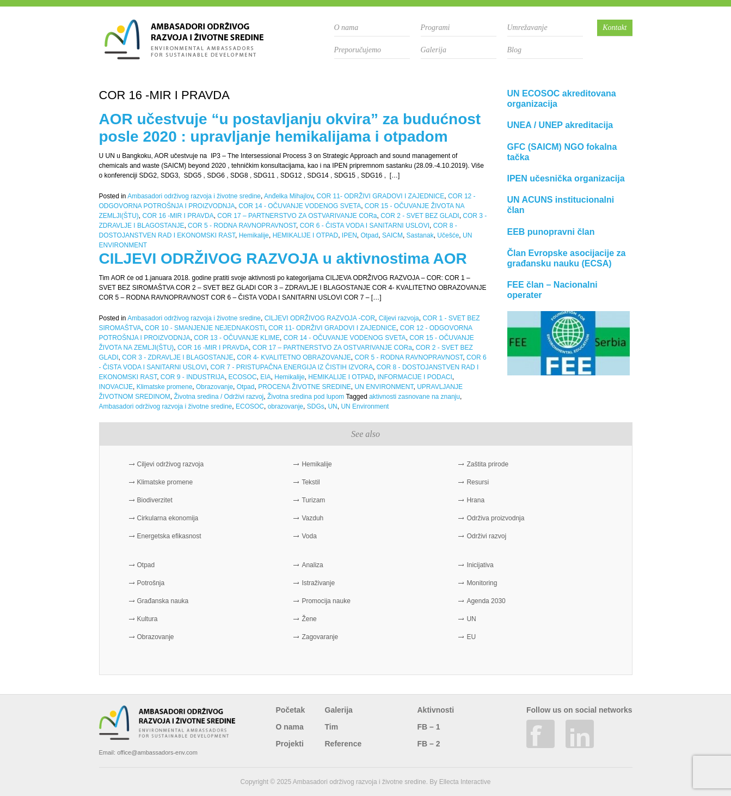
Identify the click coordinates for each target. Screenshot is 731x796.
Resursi (477, 482)
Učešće (448, 235)
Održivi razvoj (486, 536)
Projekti (290, 743)
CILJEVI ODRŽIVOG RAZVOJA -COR (320, 318)
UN (332, 406)
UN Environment (365, 406)
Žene (309, 619)
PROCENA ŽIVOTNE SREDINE (304, 387)
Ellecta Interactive (465, 782)
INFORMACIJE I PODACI (414, 377)
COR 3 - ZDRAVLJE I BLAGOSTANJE (177, 357)
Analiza (312, 565)
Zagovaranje (320, 637)
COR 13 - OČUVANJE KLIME (237, 338)
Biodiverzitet (155, 500)
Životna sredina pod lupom (305, 396)
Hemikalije (254, 235)
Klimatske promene (165, 387)
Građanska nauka (163, 601)
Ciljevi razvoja (399, 318)
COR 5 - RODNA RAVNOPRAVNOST (242, 225)
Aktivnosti (435, 710)
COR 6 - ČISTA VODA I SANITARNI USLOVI (364, 225)
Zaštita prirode (487, 464)
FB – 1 (428, 726)
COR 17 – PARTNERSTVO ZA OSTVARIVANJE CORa (297, 216)
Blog (514, 50)
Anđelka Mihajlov (288, 196)
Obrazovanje (214, 387)
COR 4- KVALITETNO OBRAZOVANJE (294, 357)
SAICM (392, 235)
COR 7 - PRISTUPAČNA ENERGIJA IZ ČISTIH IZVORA (291, 367)
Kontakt (614, 27)
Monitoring (481, 583)
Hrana (475, 500)
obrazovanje (285, 406)
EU (471, 637)
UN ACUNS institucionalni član (561, 205)
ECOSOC (243, 377)
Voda (309, 536)
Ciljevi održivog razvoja (170, 464)
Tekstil (311, 482)
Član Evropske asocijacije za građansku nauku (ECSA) (566, 258)
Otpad (370, 235)
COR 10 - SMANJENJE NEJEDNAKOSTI (205, 328)
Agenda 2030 (485, 601)
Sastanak (420, 235)
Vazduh (312, 518)
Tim (332, 726)
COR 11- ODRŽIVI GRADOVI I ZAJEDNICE (381, 196)
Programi (435, 27)
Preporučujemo (358, 50)
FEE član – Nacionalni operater (552, 290)
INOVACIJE (116, 387)
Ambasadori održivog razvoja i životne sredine (194, 196)
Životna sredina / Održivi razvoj (219, 396)
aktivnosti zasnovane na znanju (414, 396)
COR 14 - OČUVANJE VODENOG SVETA (299, 206)
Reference (343, 743)
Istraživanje (318, 583)
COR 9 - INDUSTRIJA (193, 377)
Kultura (147, 619)
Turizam (313, 500)
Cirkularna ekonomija (168, 518)
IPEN (349, 235)
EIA (265, 377)
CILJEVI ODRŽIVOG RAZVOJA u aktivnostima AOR (283, 258)
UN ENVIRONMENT (384, 387)
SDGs (315, 406)
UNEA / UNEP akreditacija (560, 125)
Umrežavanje (527, 27)
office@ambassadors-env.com (157, 752)
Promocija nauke (326, 601)
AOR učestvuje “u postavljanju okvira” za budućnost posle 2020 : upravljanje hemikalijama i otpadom (290, 128)
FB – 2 (428, 743)
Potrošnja (151, 583)
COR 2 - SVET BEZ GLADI (419, 216)
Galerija (433, 50)
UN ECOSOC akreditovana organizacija (561, 98)
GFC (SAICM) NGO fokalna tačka (562, 152)
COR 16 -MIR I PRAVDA (178, 216)
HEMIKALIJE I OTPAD (305, 235)
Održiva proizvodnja (495, 518)
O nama (346, 27)
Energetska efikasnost (169, 536)
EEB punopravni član (551, 231)
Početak (290, 710)
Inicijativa (479, 565)
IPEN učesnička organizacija (566, 178)
